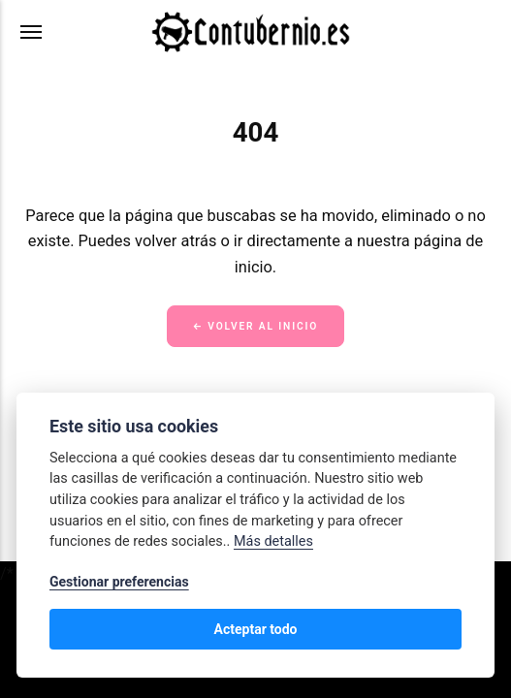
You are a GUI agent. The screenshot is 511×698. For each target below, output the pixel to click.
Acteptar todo (255, 629)
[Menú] (32, 32)
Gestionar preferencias (119, 581)
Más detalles (273, 541)
